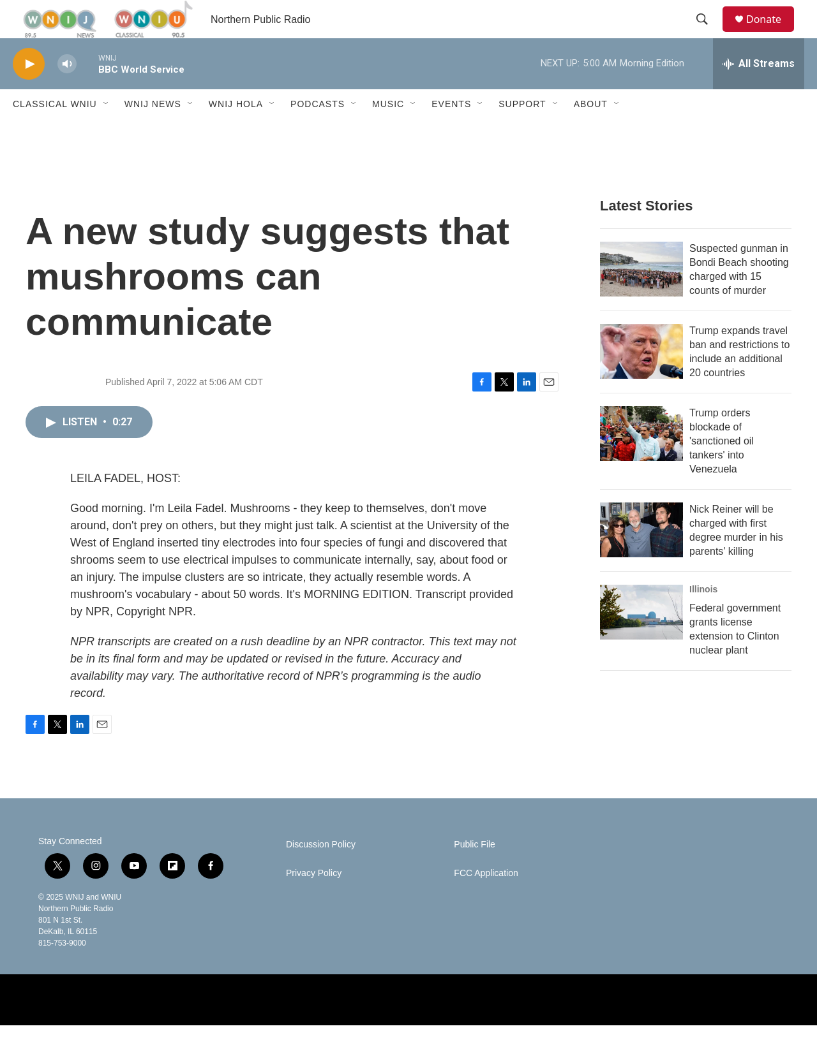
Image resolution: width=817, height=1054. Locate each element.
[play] (29, 92)
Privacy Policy (313, 902)
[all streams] (758, 92)
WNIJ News (152, 133)
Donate (771, 33)
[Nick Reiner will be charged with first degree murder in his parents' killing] (641, 558)
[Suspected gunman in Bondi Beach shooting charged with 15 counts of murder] (641, 297)
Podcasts (317, 133)
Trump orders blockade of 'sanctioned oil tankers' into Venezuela (721, 469)
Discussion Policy (321, 873)
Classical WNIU (55, 133)
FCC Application (486, 902)
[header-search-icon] (708, 34)
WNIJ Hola (236, 133)
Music (388, 133)
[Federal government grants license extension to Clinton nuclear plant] (641, 640)
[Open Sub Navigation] (106, 133)
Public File (474, 873)
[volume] (67, 92)
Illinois (703, 618)
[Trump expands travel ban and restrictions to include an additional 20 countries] (641, 380)
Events (451, 133)
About (591, 133)
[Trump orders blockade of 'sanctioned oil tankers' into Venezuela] (641, 462)
